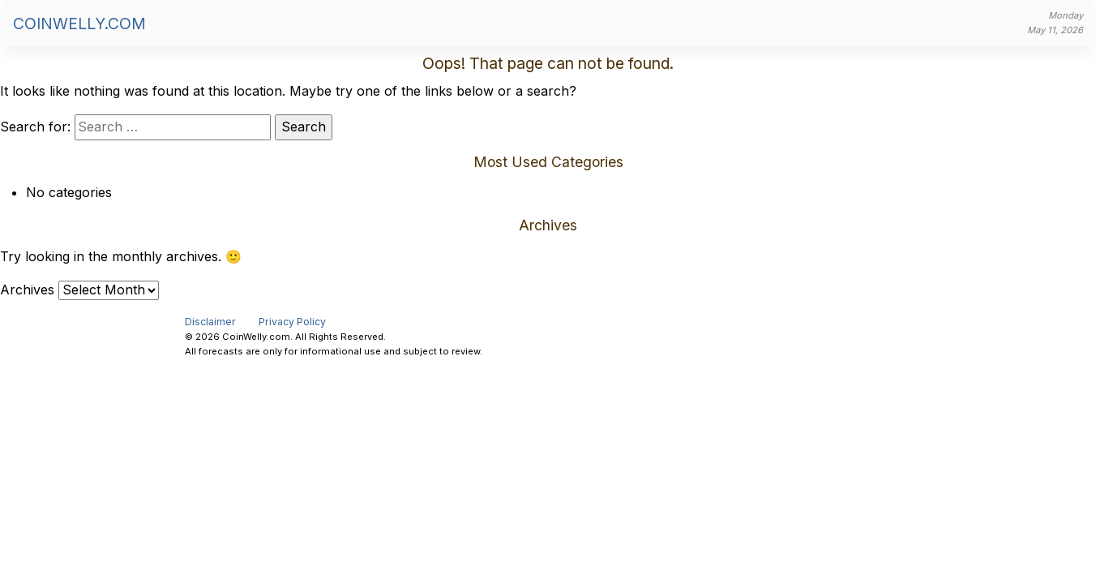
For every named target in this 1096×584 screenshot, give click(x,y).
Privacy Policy (292, 322)
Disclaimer (210, 322)
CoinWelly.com (79, 23)
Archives (27, 289)
